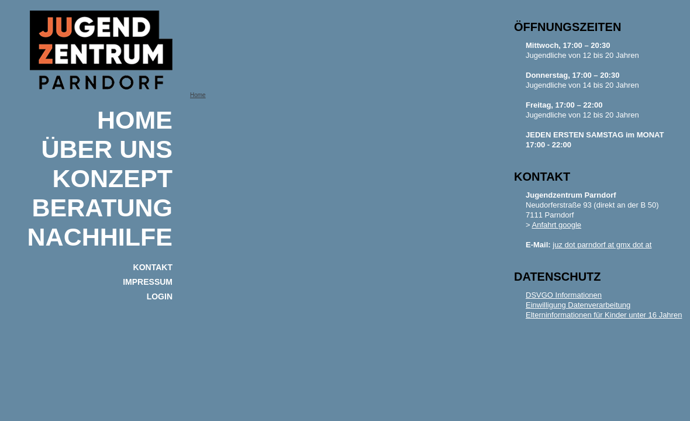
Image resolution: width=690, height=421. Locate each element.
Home (134, 120)
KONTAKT (152, 267)
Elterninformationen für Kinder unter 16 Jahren (604, 314)
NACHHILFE (99, 237)
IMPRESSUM (147, 282)
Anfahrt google (557, 224)
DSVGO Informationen (564, 295)
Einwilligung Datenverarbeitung (578, 305)
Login (159, 296)
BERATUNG (102, 208)
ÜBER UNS (106, 149)
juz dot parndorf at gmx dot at (602, 244)
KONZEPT (112, 178)
